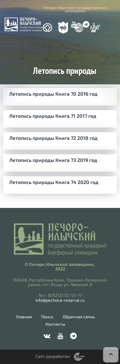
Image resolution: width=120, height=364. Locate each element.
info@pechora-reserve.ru (60, 300)
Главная (24, 317)
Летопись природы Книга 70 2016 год (53, 94)
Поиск (47, 317)
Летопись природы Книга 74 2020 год (53, 182)
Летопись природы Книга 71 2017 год (52, 116)
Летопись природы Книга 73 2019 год (53, 160)
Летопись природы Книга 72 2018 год (53, 138)
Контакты (55, 324)
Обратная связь (79, 317)
